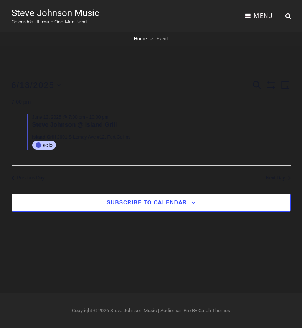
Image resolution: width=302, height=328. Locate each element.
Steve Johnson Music (55, 13)
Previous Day (28, 178)
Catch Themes (214, 310)
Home (140, 38)
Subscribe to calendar (147, 202)
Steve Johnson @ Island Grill (74, 124)
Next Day (278, 178)
